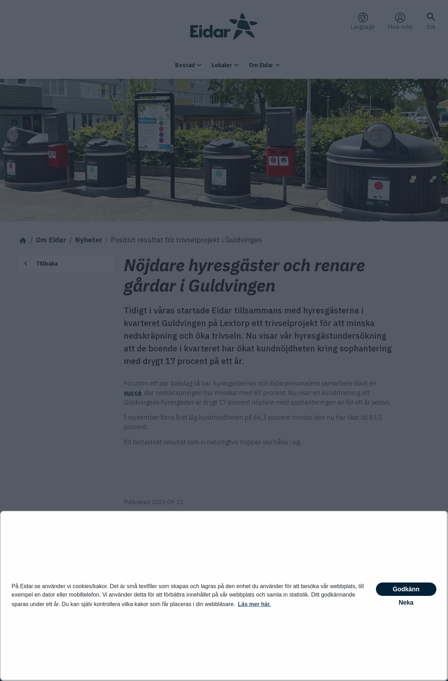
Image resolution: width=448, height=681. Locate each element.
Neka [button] (406, 602)
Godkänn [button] (406, 589)
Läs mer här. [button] (254, 604)
